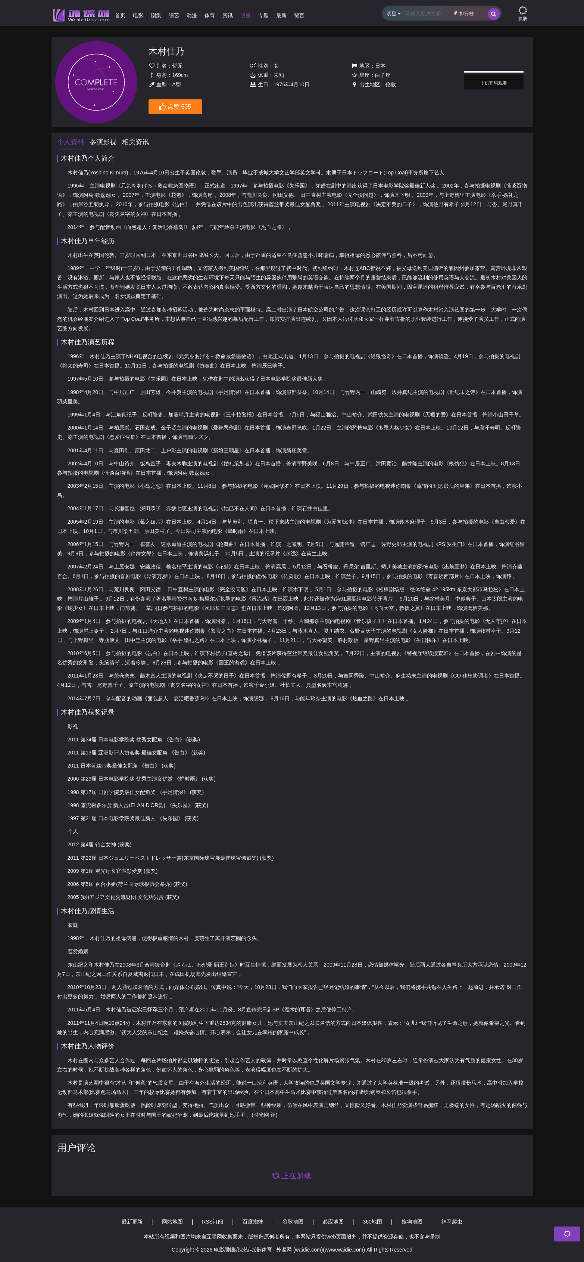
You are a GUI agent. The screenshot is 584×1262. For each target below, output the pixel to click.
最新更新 (132, 1222)
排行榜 (463, 13)
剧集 (156, 15)
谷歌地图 (292, 1222)
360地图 (372, 1222)
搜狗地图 (412, 1222)
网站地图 (172, 1222)
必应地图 (333, 1222)
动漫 (192, 15)
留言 (299, 15)
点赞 (175, 107)
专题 (263, 15)
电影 (138, 15)
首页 (120, 15)
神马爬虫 (451, 1222)
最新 (281, 15)
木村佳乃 (166, 51)
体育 (209, 15)
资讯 (227, 15)
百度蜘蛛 (253, 1222)
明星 (245, 15)
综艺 (174, 15)
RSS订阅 (212, 1222)
